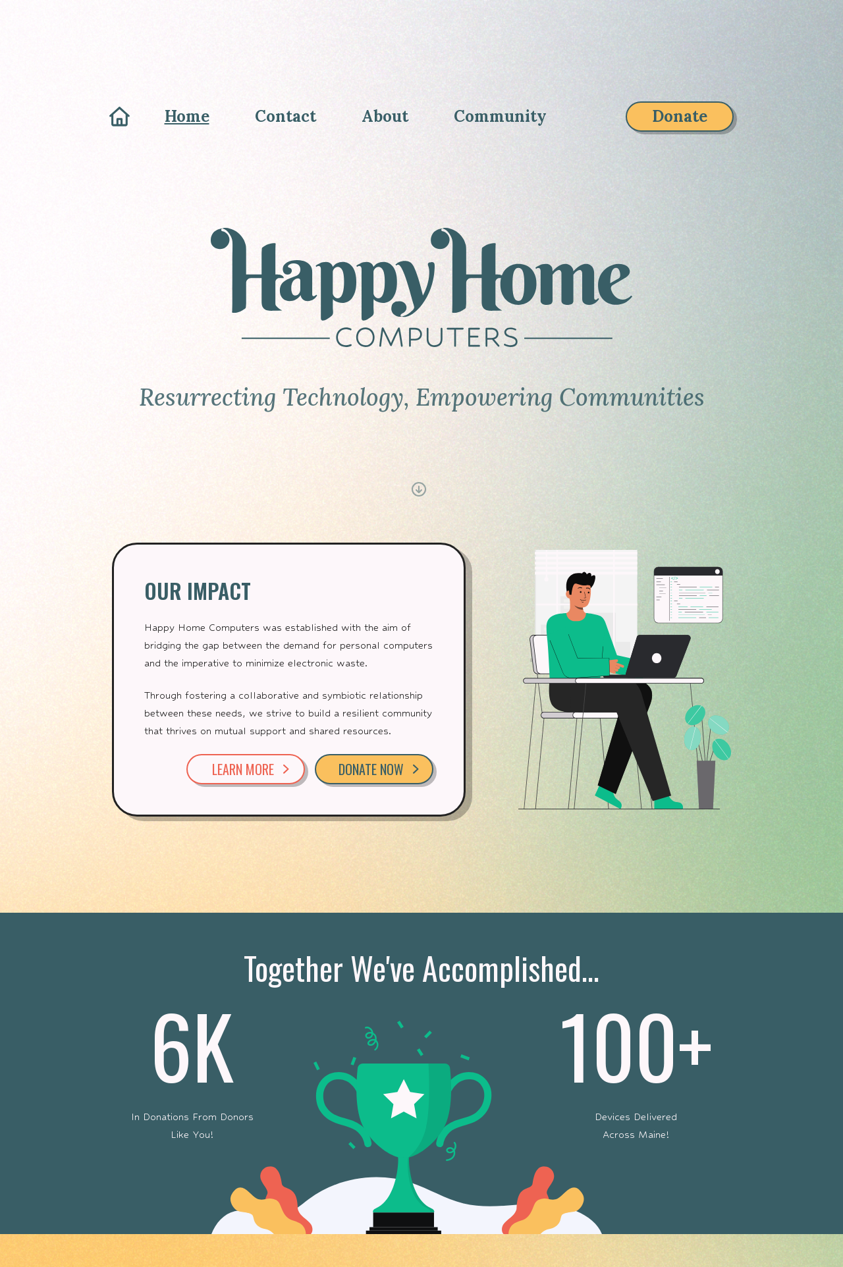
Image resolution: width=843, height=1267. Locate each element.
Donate (679, 116)
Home (187, 116)
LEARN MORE (250, 769)
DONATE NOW (379, 769)
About (385, 116)
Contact (285, 116)
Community (500, 116)
